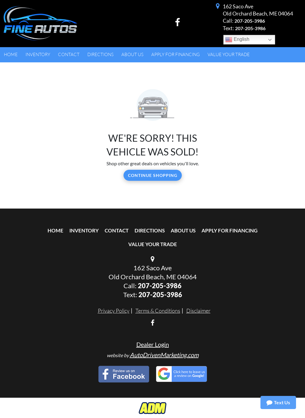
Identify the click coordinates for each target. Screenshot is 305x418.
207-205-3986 (249, 21)
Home (55, 230)
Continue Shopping (152, 175)
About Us (183, 230)
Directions (150, 230)
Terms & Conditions (157, 310)
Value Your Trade (152, 244)
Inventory (84, 230)
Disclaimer (198, 310)
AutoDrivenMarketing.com (164, 354)
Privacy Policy (113, 310)
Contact (117, 230)
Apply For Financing (229, 230)
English (237, 39)
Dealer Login (152, 344)
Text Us (278, 402)
